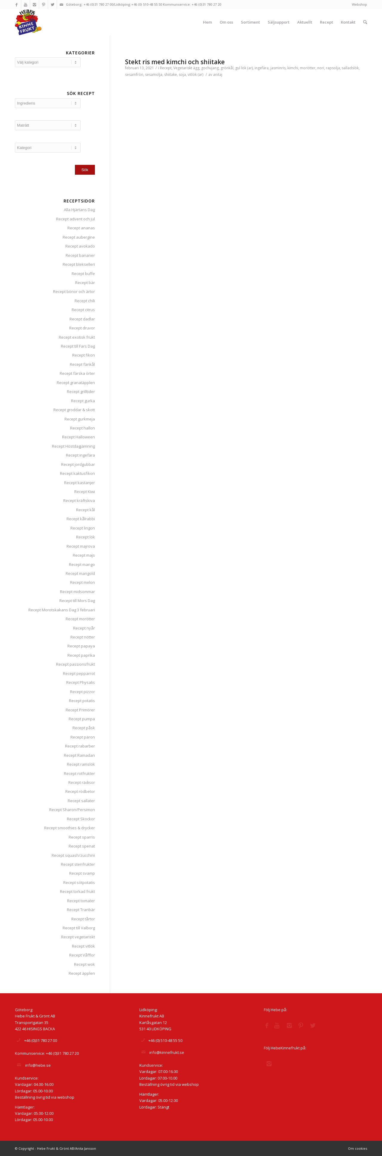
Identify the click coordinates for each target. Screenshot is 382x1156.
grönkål (227, 67)
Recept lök (85, 537)
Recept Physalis (80, 682)
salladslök (350, 67)
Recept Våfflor (82, 955)
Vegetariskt (182, 67)
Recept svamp (82, 873)
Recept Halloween (78, 437)
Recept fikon (83, 355)
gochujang (210, 67)
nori (320, 67)
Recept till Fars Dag (78, 346)
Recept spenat (82, 846)
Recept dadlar (82, 319)
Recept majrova (81, 546)
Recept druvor (82, 328)
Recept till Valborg (79, 928)
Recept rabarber (80, 746)
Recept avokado (80, 246)
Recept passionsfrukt (75, 664)
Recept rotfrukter (79, 773)
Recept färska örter (77, 373)
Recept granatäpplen (76, 382)
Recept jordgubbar (78, 464)
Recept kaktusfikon (77, 473)
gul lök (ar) (244, 67)
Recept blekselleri (79, 264)
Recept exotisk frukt (77, 337)
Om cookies (357, 1148)
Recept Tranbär (81, 909)
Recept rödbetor (80, 791)
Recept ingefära (80, 455)
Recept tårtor (83, 919)
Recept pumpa (82, 718)
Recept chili (85, 300)
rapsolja (333, 67)
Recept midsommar (77, 591)
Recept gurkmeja (79, 419)
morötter (307, 67)
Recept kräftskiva (79, 500)
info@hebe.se (38, 1065)
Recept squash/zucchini (73, 855)
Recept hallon (82, 428)
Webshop (359, 4)
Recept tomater (81, 900)
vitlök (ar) (195, 74)
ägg (196, 67)
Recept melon (82, 582)
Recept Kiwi (84, 491)
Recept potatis (82, 700)
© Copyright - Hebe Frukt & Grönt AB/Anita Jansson (55, 1148)
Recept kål (85, 509)
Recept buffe (83, 273)
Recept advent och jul (75, 219)
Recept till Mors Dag (77, 600)
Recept (166, 67)
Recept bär (85, 282)
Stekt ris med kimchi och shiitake (175, 62)
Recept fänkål (82, 364)
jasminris (278, 67)
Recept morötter (80, 618)
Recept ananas (81, 228)
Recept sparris (82, 837)
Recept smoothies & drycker (69, 827)
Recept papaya (81, 646)
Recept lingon (82, 528)
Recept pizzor (82, 691)
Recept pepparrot (79, 673)
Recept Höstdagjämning (73, 446)
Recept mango (82, 564)
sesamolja (153, 74)
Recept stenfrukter (78, 864)
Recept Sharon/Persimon (72, 809)
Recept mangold (80, 573)
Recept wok (84, 964)
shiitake (170, 74)
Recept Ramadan (79, 755)
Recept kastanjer (79, 482)
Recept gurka (83, 400)
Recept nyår (84, 628)
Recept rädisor (81, 782)
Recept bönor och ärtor (74, 291)
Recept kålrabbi (81, 518)
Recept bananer (80, 255)
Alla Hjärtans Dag (79, 209)
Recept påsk (84, 727)
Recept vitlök (83, 946)
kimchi (292, 67)
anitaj (217, 74)
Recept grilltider (81, 391)
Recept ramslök (81, 764)
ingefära (262, 67)
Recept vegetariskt (78, 936)
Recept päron (82, 737)
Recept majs (84, 555)
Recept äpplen (82, 973)
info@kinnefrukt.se (166, 1052)
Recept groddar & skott (74, 409)
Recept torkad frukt (77, 891)
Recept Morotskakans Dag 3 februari (61, 609)
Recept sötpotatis (79, 882)
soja (182, 74)
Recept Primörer (80, 710)
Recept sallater (81, 800)
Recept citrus (83, 309)
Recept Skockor (81, 819)
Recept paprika (81, 655)
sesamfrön (134, 74)
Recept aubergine (79, 237)
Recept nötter (82, 637)
